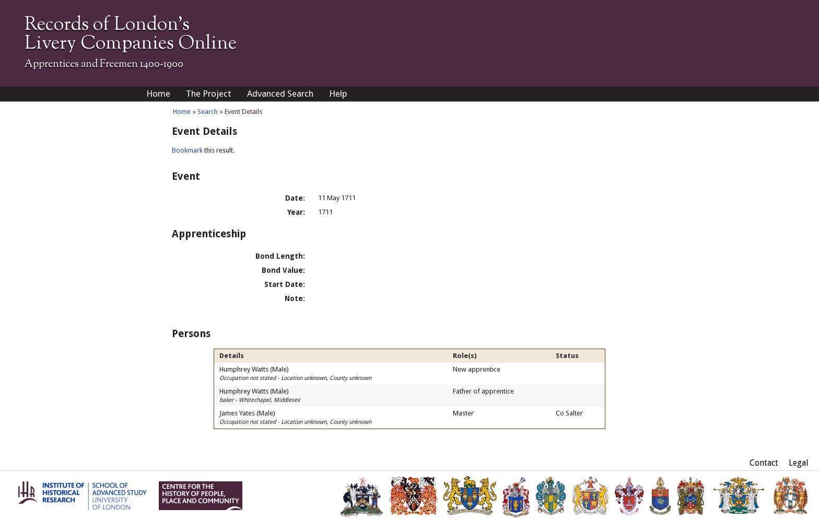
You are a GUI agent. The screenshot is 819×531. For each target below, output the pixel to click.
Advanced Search (280, 93)
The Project (208, 93)
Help (338, 93)
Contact (764, 463)
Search (207, 112)
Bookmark (187, 150)
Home (158, 93)
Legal (799, 463)
